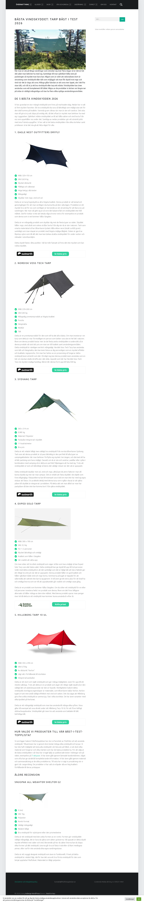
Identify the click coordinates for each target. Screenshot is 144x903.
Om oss (104, 4)
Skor (49, 4)
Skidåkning (80, 4)
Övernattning (24, 4)
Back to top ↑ (51, 893)
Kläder (39, 4)
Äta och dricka (63, 4)
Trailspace (36, 756)
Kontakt (113, 4)
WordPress (36, 893)
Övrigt (93, 4)
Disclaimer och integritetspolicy (26, 882)
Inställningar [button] (130, 899)
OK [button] (139, 899)
